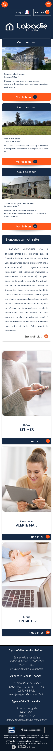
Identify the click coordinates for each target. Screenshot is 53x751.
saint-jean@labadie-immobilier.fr (26, 694)
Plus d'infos (39, 441)
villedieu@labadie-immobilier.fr (26, 668)
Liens (42, 738)
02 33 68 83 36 (26, 665)
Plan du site (8, 738)
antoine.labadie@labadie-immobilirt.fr (26, 719)
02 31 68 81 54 (26, 716)
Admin (47, 738)
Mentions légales (19, 738)
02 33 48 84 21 (26, 690)
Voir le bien (26, 97)
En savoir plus (36, 336)
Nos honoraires (32, 738)
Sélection (39, 12)
